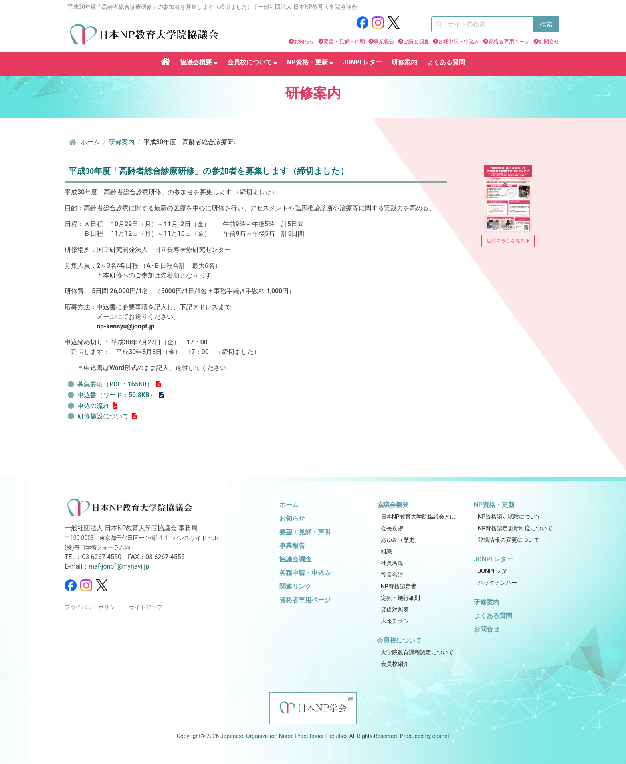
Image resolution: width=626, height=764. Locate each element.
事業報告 (384, 41)
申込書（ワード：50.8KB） (116, 395)
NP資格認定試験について (509, 516)
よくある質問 (446, 62)
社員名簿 (392, 563)
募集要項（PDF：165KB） (115, 384)
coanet (441, 736)
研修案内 (404, 62)
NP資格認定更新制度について (515, 528)
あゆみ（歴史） (400, 540)
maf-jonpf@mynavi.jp (119, 566)
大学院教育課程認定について (417, 652)
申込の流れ (93, 406)
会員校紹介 (395, 664)
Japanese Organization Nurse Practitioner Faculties (284, 736)
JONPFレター (362, 62)
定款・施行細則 (400, 598)
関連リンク (295, 586)
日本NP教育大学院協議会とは (418, 516)
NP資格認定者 (398, 586)
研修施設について (103, 416)
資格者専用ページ (509, 41)
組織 (386, 551)
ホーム (84, 142)
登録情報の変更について (508, 540)
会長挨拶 (392, 528)
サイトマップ (145, 607)
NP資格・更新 (310, 62)
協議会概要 (199, 62)
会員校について (252, 62)
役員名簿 (392, 574)
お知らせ (304, 41)
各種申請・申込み (458, 41)
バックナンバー (497, 582)
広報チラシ (395, 621)
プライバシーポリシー (93, 607)
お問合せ (549, 41)
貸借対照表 (395, 609)
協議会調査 (416, 41)
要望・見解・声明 (344, 41)
